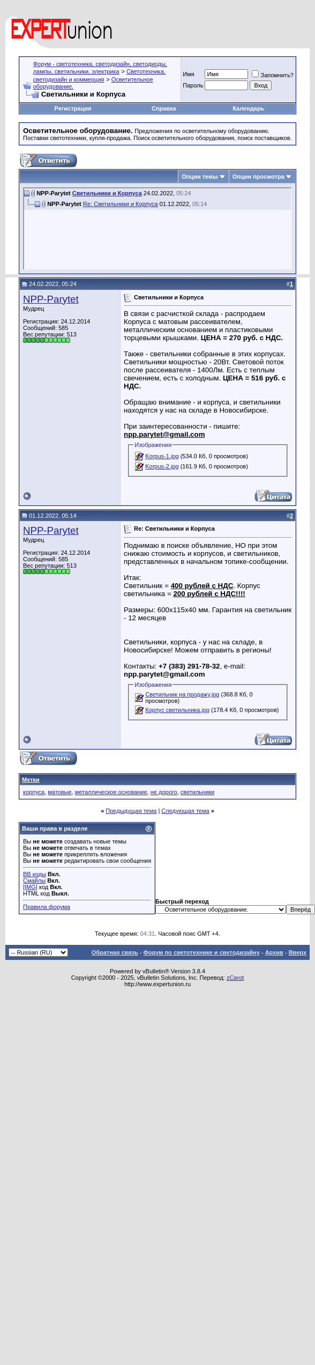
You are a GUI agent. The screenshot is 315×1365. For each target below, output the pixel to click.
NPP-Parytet (51, 299)
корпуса (33, 792)
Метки (31, 779)
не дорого (164, 792)
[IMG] (30, 887)
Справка (164, 108)
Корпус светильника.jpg (177, 710)
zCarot (235, 977)
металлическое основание (111, 792)
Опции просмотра (258, 176)
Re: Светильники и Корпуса (120, 204)
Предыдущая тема (131, 811)
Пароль (193, 85)
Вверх (297, 952)
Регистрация (73, 108)
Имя (188, 74)
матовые (59, 792)
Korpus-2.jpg (161, 466)
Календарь (248, 108)
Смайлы (34, 880)
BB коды (34, 874)
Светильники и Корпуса (107, 193)
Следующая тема (185, 811)
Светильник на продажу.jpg (182, 694)
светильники (197, 792)
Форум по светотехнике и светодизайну (202, 952)
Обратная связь (115, 952)
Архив (274, 952)
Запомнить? (273, 75)
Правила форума (46, 907)
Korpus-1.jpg (161, 456)
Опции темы (200, 176)
